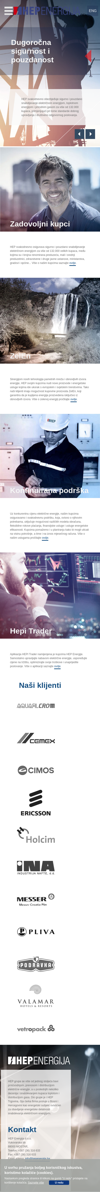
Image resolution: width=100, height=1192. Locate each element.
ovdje (72, 263)
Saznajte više (36, 1182)
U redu (59, 1182)
